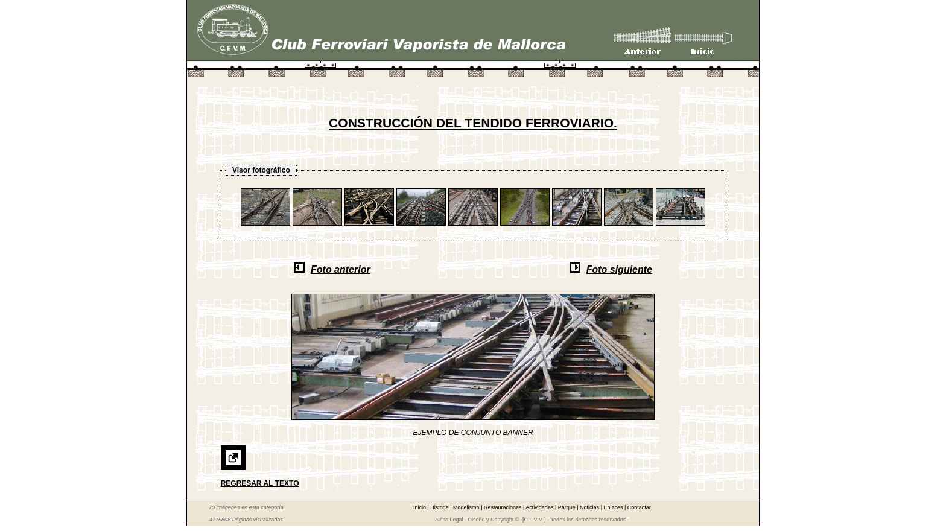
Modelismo (467, 507)
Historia (440, 507)
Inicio (420, 507)
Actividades (540, 507)
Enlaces (613, 507)
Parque (567, 507)
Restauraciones (503, 507)
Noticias (590, 507)
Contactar (639, 507)
